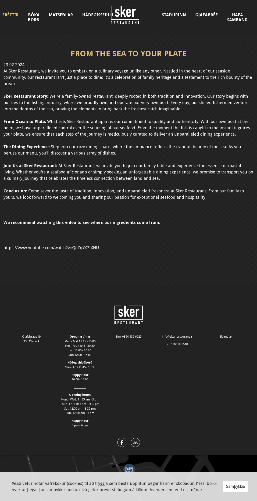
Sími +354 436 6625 (129, 336)
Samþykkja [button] (235, 486)
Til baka (11, 260)
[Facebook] (121, 442)
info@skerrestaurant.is (177, 336)
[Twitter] (135, 442)
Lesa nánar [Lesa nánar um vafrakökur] (191, 489)
